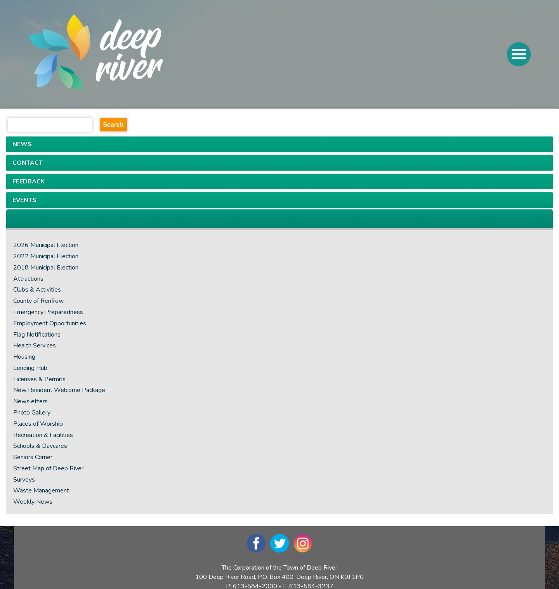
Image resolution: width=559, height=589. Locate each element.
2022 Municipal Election (45, 256)
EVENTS (24, 200)
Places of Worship (38, 424)
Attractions (28, 279)
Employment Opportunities (49, 323)
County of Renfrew (38, 301)
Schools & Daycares (40, 446)
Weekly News (32, 501)
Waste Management (41, 490)
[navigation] (125, 54)
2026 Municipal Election (45, 245)
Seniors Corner (32, 457)
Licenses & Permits (39, 379)
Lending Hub (30, 368)
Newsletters (30, 401)
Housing (24, 356)
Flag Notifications (37, 334)
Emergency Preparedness (48, 312)
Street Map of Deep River (48, 468)
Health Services (34, 345)
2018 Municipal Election (45, 267)
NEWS (22, 144)
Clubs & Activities (37, 289)
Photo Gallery (31, 412)
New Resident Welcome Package (59, 390)
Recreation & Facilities (43, 435)
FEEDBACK (28, 181)
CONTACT (27, 163)
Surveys (24, 479)
